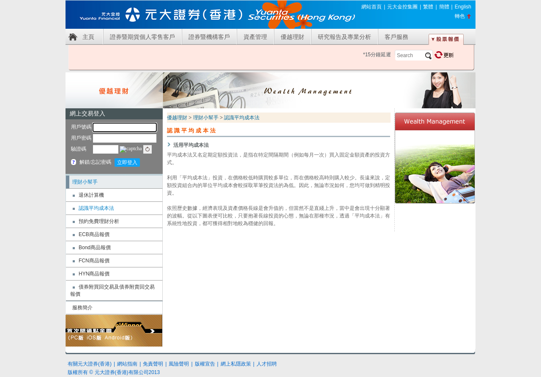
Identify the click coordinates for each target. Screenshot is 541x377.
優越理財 (292, 36)
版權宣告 (205, 364)
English (463, 7)
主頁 (88, 36)
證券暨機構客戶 (209, 36)
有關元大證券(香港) (90, 364)
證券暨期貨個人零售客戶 (142, 36)
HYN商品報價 (94, 274)
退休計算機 (91, 195)
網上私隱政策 (236, 364)
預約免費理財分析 (99, 221)
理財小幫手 (85, 182)
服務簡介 (82, 308)
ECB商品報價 (94, 234)
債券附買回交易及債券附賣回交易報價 (112, 290)
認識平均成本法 (96, 208)
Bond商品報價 (95, 247)
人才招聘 (267, 364)
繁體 (428, 7)
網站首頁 (371, 7)
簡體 (444, 7)
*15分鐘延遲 (377, 55)
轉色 (460, 16)
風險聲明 (179, 364)
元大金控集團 (402, 7)
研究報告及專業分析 (344, 36)
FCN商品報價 (94, 261)
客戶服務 (396, 36)
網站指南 (127, 364)
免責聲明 (153, 364)
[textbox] (413, 55)
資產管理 (255, 36)
